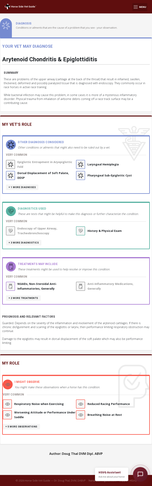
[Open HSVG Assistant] (140, 474)
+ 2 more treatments (23, 298)
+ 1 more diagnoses (22, 187)
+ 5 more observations (21, 426)
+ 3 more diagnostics (24, 242)
